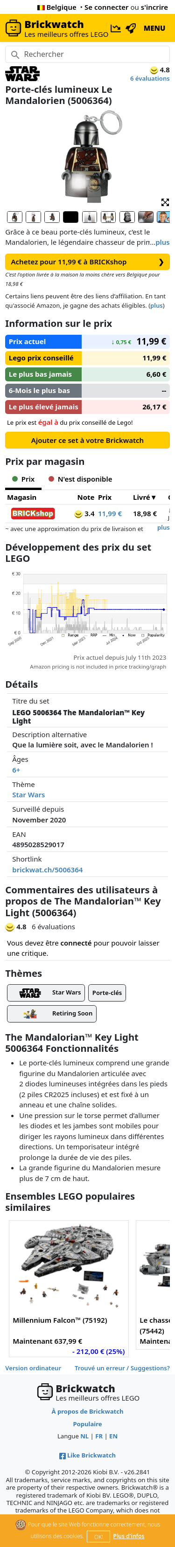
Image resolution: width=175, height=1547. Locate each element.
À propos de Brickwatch (88, 1411)
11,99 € (110, 513)
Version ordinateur (33, 1368)
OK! (98, 1537)
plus (162, 242)
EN (113, 1436)
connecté (76, 942)
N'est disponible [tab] (80, 478)
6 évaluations (150, 78)
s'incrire (154, 7)
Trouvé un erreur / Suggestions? (122, 1368)
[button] (165, 201)
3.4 (84, 513)
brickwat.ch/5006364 (47, 869)
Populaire (87, 1424)
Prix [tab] (23, 478)
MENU (155, 28)
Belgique (57, 7)
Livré (141, 497)
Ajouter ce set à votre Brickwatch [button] (87, 440)
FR (99, 1436)
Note (85, 497)
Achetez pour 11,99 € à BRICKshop (87, 261)
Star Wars (28, 794)
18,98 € (145, 513)
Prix (105, 497)
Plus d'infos (129, 1536)
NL (84, 1436)
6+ (16, 769)
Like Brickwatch (87, 1455)
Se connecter (106, 7)
